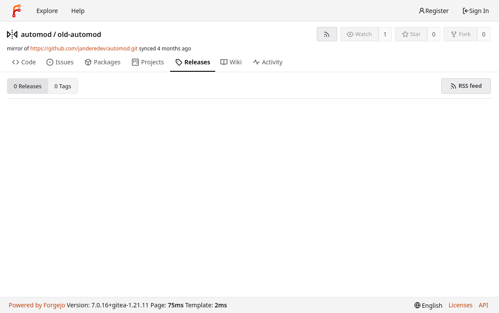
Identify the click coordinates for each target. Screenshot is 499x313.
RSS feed (466, 86)
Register (433, 11)
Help (78, 11)
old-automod (80, 34)
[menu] (428, 305)
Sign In (475, 11)
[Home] (16, 11)
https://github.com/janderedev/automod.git (84, 48)
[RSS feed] (327, 34)
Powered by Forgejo (37, 305)
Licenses (461, 305)
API (483, 305)
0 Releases (28, 86)
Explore (47, 11)
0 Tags (63, 86)
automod (36, 34)
